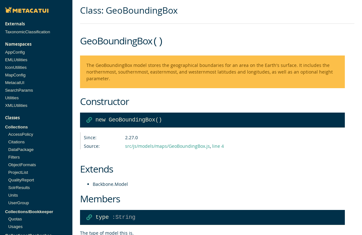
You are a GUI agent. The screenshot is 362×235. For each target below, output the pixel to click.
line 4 (218, 145)
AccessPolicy (20, 134)
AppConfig (15, 52)
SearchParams (19, 90)
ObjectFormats (22, 164)
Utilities (12, 97)
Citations (16, 142)
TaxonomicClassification (27, 31)
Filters (14, 157)
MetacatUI (14, 82)
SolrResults (19, 187)
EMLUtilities (16, 59)
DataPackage (21, 149)
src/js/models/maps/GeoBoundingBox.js (167, 145)
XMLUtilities (16, 105)
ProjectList (18, 172)
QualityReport (21, 180)
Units (13, 195)
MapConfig (15, 75)
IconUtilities (16, 67)
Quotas (15, 219)
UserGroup (18, 202)
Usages (15, 226)
